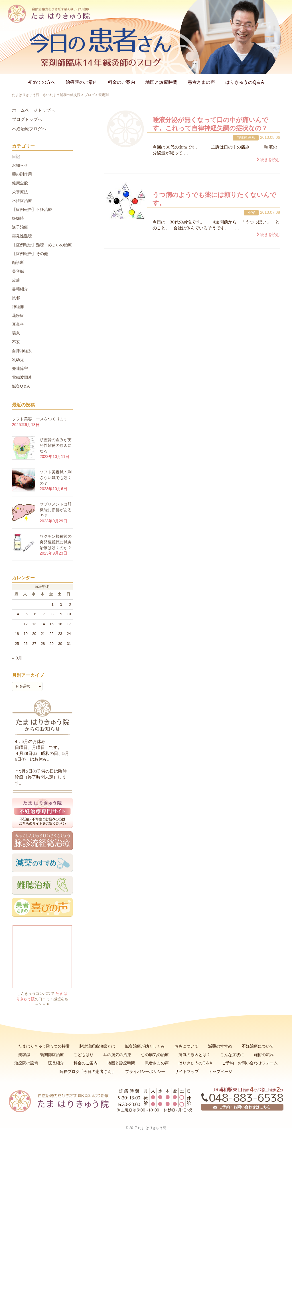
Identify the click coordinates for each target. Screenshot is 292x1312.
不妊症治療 (22, 200)
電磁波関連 (22, 377)
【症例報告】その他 (30, 253)
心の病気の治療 (155, 1054)
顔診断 (18, 262)
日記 (16, 156)
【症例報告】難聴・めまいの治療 (42, 245)
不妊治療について (258, 1046)
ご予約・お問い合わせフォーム (250, 1063)
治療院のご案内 (82, 82)
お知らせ (20, 165)
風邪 (16, 298)
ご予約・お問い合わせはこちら (242, 1107)
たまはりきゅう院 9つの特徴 (44, 1046)
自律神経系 (245, 137)
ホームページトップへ (33, 110)
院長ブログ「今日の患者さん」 (87, 1071)
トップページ (220, 1071)
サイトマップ (187, 1071)
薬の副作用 (22, 174)
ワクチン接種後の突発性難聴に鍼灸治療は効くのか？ (56, 542)
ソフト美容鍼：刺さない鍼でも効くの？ (56, 477)
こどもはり (84, 1054)
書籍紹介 (20, 289)
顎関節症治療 (52, 1054)
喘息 (16, 333)
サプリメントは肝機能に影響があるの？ (56, 510)
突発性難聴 (22, 236)
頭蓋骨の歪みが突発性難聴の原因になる (56, 445)
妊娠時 (18, 218)
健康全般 (20, 183)
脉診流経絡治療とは (97, 1046)
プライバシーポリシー (145, 1071)
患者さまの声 (201, 82)
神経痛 (18, 306)
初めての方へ (41, 82)
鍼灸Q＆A (21, 386)
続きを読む (270, 159)
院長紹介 (56, 1063)
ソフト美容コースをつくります (40, 419)
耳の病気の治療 (117, 1054)
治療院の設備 (26, 1063)
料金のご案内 (121, 82)
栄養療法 (20, 192)
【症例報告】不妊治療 (32, 209)
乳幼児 (18, 359)
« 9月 (17, 658)
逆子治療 (20, 227)
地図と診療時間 (161, 82)
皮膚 (16, 280)
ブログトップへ (27, 119)
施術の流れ (264, 1054)
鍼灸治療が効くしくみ (145, 1046)
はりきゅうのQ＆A (244, 82)
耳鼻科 (18, 324)
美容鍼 (18, 271)
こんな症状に (232, 1054)
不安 (251, 212)
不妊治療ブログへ (29, 129)
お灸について (186, 1046)
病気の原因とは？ (194, 1054)
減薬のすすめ (220, 1046)
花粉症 (18, 315)
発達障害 (20, 368)
